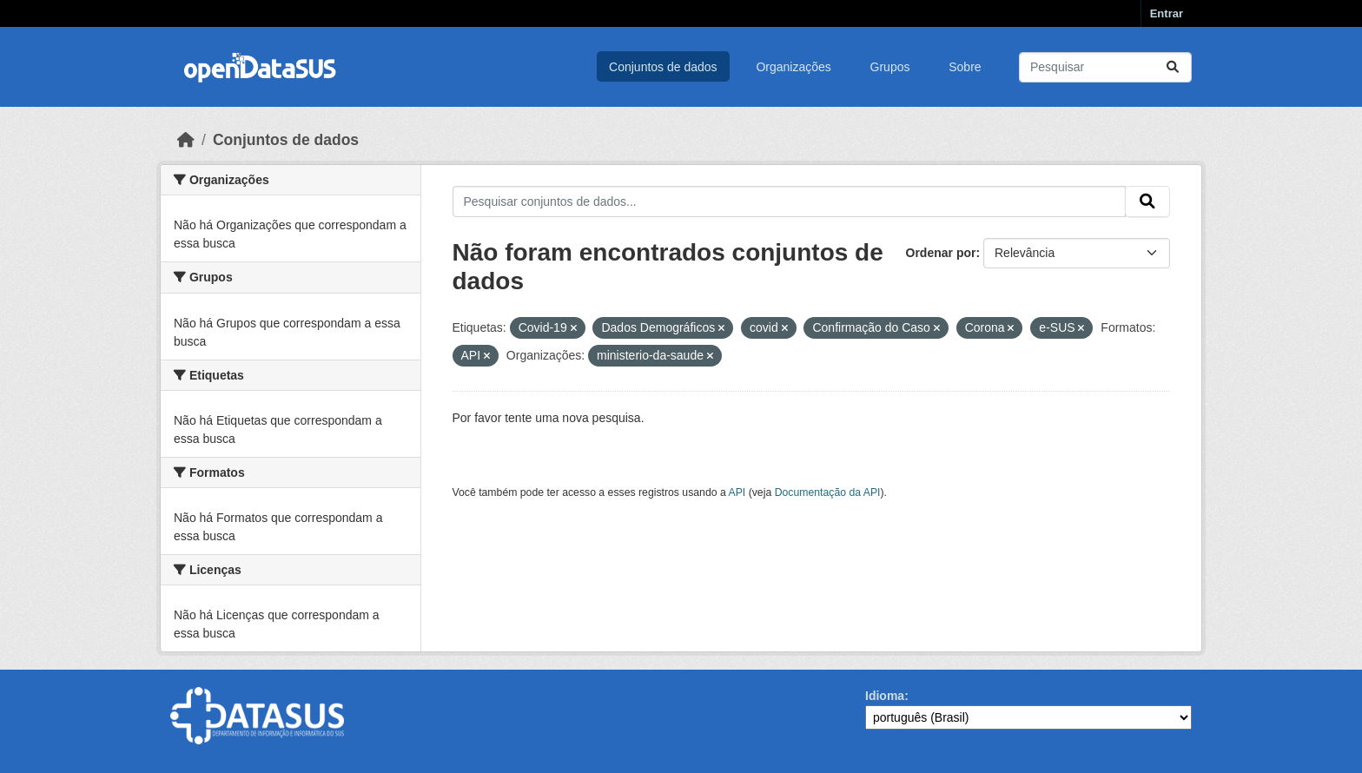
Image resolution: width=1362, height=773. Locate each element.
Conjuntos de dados (663, 67)
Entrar (1166, 13)
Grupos (890, 67)
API (737, 492)
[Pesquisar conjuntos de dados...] (1105, 67)
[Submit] (1172, 67)
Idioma (884, 696)
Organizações (793, 67)
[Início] (186, 140)
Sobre (965, 67)
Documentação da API (828, 492)
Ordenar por (941, 253)
